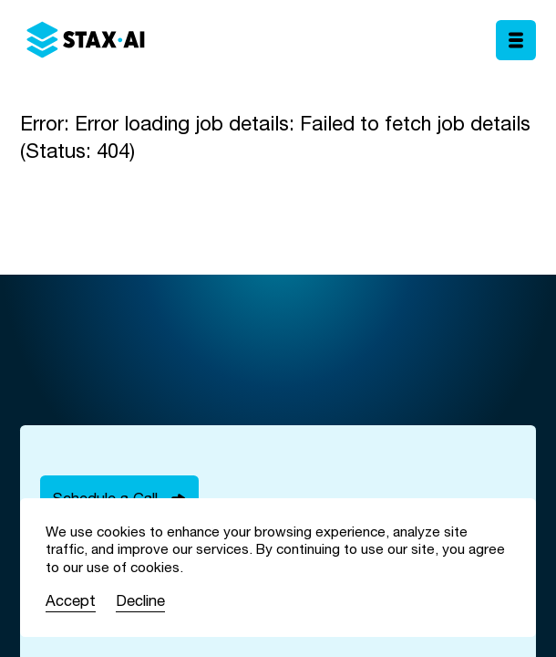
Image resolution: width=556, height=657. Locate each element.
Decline (140, 600)
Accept (71, 600)
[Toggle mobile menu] (516, 40)
